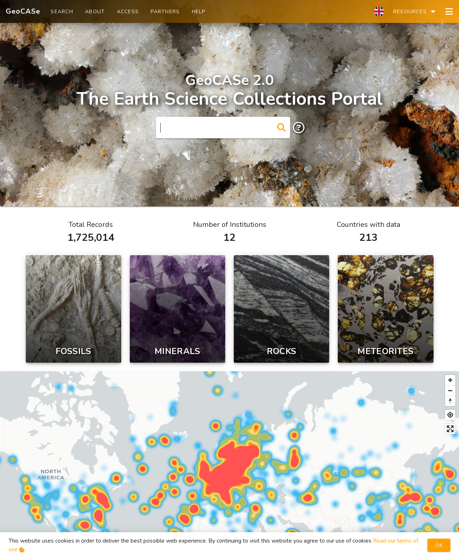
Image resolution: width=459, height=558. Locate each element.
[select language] (379, 11)
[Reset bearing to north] (450, 401)
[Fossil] (73, 309)
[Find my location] (450, 415)
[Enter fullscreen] (450, 429)
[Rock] (281, 309)
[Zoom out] (450, 390)
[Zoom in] (450, 380)
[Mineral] (177, 309)
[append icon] (281, 127)
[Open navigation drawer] (449, 11)
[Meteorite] (385, 309)
